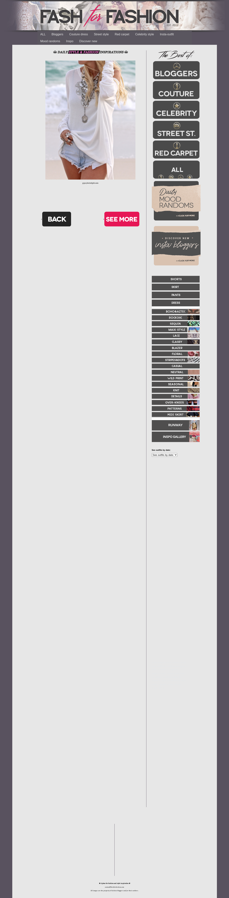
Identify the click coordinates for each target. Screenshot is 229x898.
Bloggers (57, 34)
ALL (43, 34)
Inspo (69, 41)
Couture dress (78, 34)
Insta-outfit (167, 34)
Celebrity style (144, 34)
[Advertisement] (174, 500)
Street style (101, 34)
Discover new (88, 41)
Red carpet (122, 34)
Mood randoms (50, 41)
